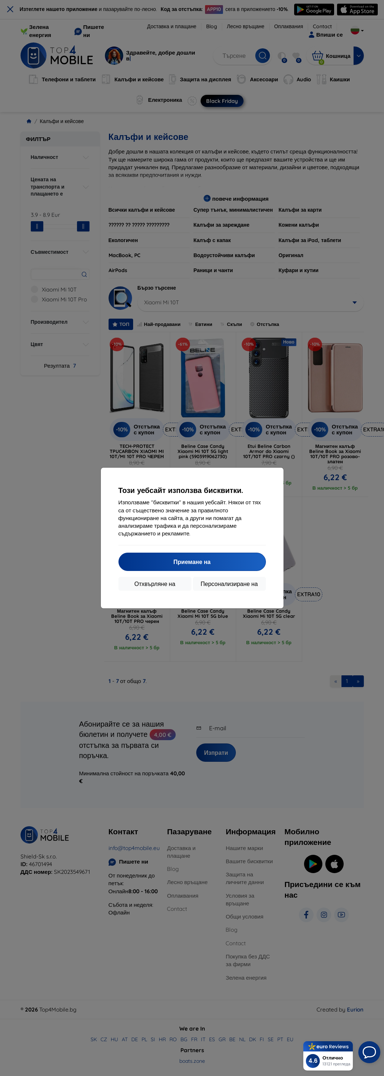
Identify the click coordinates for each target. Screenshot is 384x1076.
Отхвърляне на (154, 583)
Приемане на (192, 561)
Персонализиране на (229, 583)
